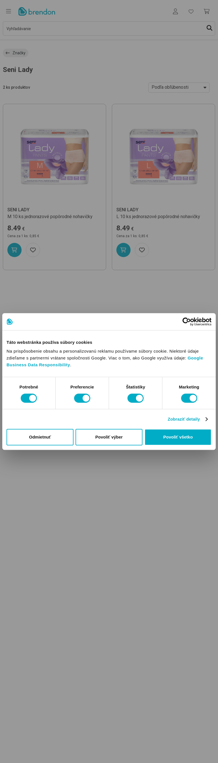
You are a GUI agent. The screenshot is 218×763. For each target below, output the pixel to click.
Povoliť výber (109, 437)
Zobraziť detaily (184, 419)
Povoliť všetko (178, 437)
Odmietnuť (40, 437)
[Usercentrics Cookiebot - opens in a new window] (186, 321)
